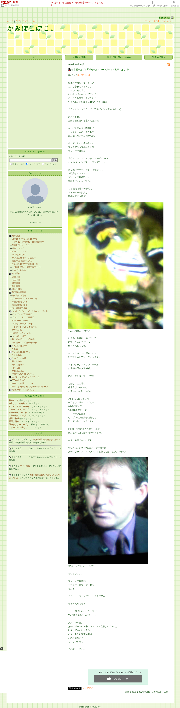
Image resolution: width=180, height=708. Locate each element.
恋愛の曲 (16, 276)
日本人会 (16, 368)
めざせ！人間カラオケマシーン (26, 377)
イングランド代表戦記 (22, 314)
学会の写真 (17, 355)
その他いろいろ (19, 254)
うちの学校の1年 (19, 346)
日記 (17, 21)
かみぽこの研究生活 (21, 352)
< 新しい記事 (79, 57)
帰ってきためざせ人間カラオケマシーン (30, 386)
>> (140, 6)
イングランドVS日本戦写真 (24, 327)
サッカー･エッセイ (20, 320)
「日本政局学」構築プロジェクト (27, 267)
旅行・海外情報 (12, 5)
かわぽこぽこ (18, 371)
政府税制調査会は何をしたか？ (46, 439)
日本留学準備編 (19, 295)
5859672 (164, 18)
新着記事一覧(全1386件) (119, 57)
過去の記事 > (158, 57)
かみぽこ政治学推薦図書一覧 (25, 264)
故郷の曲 (16, 283)
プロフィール (28, 21)
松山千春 (16, 273)
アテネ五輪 (17, 330)
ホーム (10, 21)
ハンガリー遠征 (19, 336)
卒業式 (15, 349)
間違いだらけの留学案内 (23, 389)
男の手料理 (17, 289)
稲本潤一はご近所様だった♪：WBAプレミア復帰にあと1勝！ (101, 69)
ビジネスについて (20, 251)
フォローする (35, 222)
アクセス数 (25, 466)
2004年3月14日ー (20, 380)
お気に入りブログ (35, 396)
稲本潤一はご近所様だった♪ (24, 342)
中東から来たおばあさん (23, 374)
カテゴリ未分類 (83, 75)
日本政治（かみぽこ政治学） (25, 239)
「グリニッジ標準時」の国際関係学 (28, 242)
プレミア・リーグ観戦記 (23, 317)
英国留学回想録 (19, 292)
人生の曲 (16, 279)
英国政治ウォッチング (22, 245)
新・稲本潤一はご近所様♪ (23, 339)
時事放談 (16, 236)
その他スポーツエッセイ (23, 324)
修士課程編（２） (20, 305)
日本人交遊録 (18, 364)
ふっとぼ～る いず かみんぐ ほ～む (30, 311)
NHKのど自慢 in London (22, 383)
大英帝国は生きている (22, 261)
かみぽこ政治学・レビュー (24, 258)
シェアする (87, 688)
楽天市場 (175, 6)
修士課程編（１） (20, 302)
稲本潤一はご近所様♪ (21, 333)
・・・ (25, 448)
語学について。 (19, 248)
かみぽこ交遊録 (19, 358)
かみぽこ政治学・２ (21, 270)
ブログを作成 (162, 6)
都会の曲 (16, 286)
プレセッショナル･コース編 (24, 298)
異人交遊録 (17, 361)
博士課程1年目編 (19, 308)
